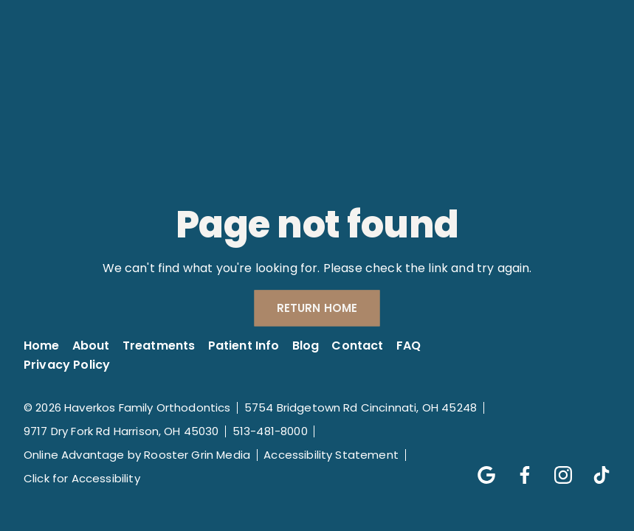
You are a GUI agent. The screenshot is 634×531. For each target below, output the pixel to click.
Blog (306, 345)
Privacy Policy (67, 364)
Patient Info (244, 345)
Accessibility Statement (331, 454)
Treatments (159, 345)
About (91, 345)
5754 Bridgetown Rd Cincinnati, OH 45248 (360, 407)
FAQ (408, 345)
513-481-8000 (270, 431)
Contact (357, 345)
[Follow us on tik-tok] (594, 467)
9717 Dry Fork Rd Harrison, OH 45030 (121, 431)
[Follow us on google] (479, 467)
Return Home (317, 308)
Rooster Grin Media (197, 454)
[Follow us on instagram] (556, 467)
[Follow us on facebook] (517, 467)
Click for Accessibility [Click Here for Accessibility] (82, 478)
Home (42, 345)
